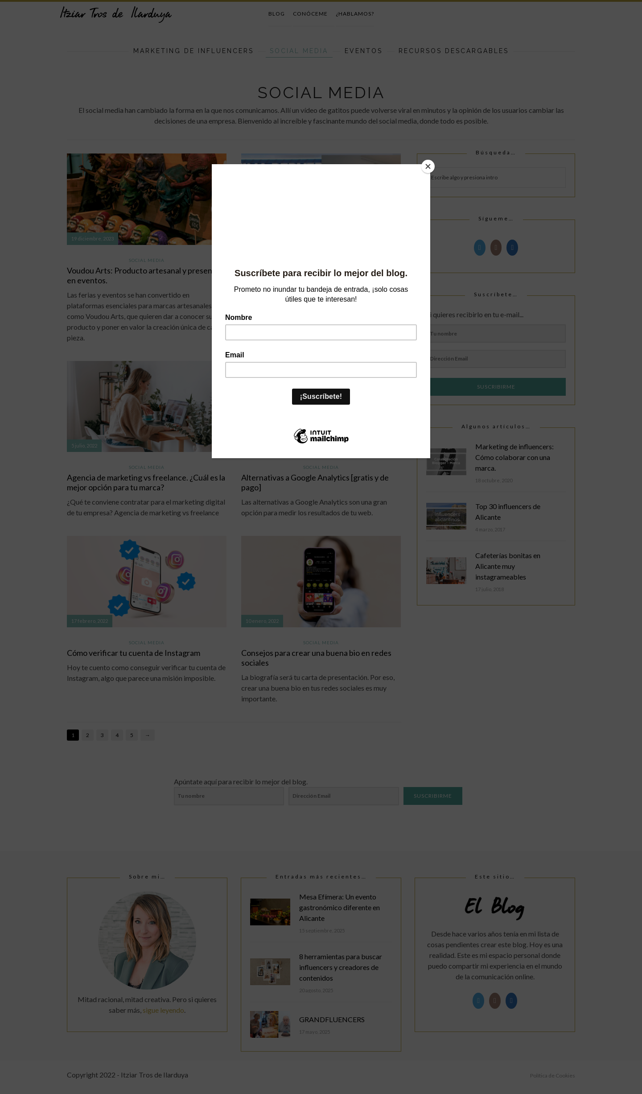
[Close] (428, 166)
